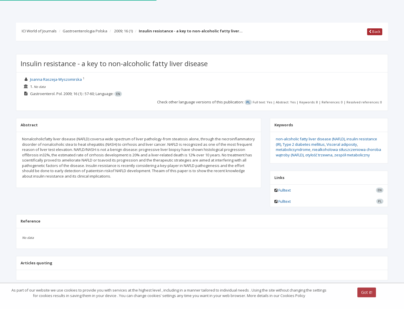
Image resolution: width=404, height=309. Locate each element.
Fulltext (284, 190)
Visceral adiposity (341, 144)
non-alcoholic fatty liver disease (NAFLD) (310, 138)
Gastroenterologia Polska (85, 31)
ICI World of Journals (39, 31)
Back (375, 31)
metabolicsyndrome (293, 149)
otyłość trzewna (318, 155)
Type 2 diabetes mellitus (304, 144)
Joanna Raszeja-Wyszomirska (56, 79)
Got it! (366, 293)
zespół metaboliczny (352, 155)
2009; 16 (123, 31)
